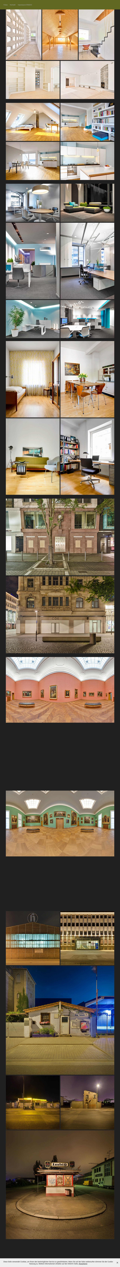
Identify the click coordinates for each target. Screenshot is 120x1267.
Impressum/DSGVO (25, 5)
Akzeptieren (83, 1264)
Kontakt (13, 5)
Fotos (6, 5)
